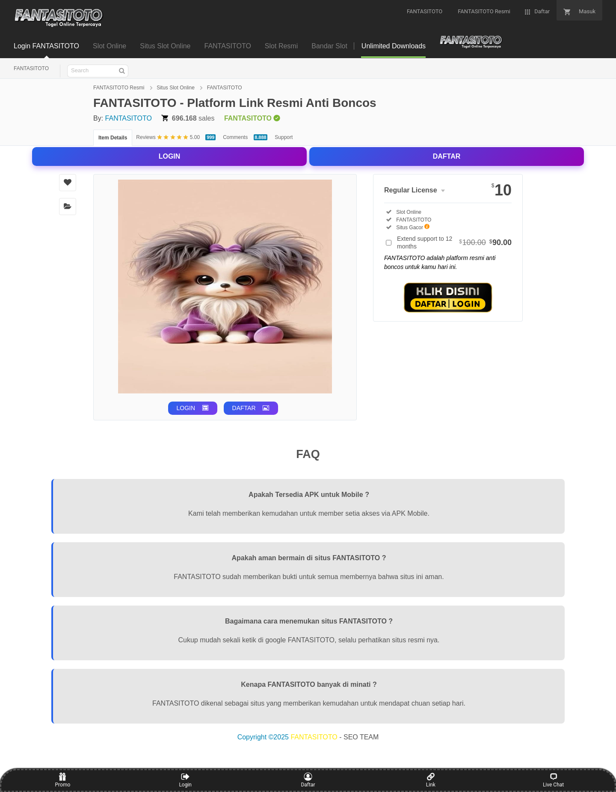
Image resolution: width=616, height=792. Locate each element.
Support (284, 137)
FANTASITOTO (31, 68)
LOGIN (170, 156)
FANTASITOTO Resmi (119, 88)
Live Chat (553, 780)
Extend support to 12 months (454, 242)
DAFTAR (447, 156)
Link (430, 780)
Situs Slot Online (176, 88)
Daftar (308, 780)
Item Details (112, 138)
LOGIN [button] (186, 408)
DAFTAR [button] (244, 408)
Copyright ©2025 (264, 737)
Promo (63, 780)
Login (185, 780)
